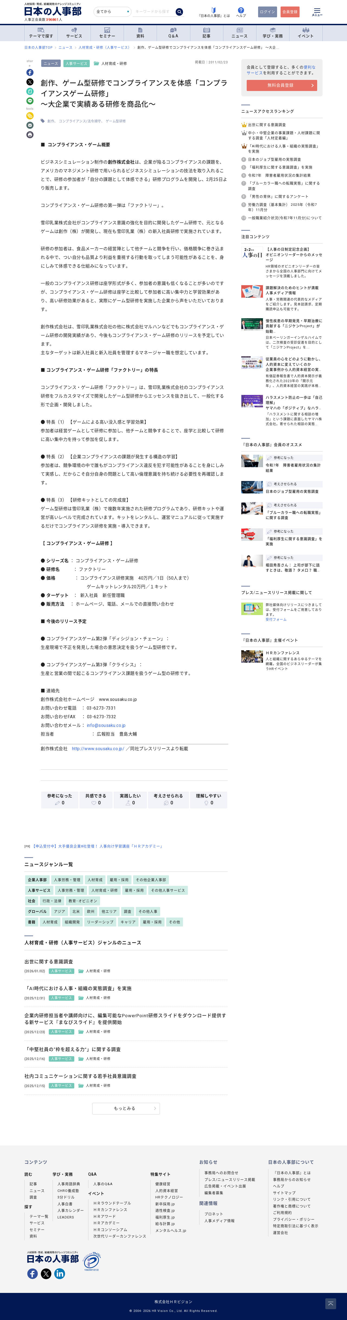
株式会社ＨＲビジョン (173, 1302)
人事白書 (65, 1204)
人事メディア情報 (219, 1221)
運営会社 (280, 1233)
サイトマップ (284, 1193)
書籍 (32, 922)
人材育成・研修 (104, 890)
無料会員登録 (281, 85)
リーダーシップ (100, 922)
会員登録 (290, 12)
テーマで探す (41, 32)
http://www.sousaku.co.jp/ (98, 748)
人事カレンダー (70, 1210)
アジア (59, 911)
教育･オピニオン (83, 901)
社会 (32, 901)
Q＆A (173, 32)
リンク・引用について (292, 1199)
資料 (140, 32)
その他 (174, 922)
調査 (127, 911)
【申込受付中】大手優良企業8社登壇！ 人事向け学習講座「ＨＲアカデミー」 (94, 846)
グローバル (37, 911)
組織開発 (72, 922)
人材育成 (95, 880)
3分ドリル (66, 1197)
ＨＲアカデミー (106, 1223)
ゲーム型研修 (116, 121)
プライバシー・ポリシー (294, 1219)
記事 (207, 32)
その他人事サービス (168, 890)
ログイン (267, 12)
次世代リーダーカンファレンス (119, 1236)
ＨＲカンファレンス (110, 1210)
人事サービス (77, 63)
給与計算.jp (165, 1224)
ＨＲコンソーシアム (110, 1230)
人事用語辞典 (68, 1184)
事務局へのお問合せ (221, 1173)
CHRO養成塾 (68, 1191)
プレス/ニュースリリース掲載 (229, 1180)
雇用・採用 (119, 880)
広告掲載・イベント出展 (225, 1186)
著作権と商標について (292, 1206)
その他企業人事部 (151, 880)
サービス (74, 32)
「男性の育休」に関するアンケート (278, 196)
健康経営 (163, 1184)
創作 (50, 121)
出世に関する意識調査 (267, 125)
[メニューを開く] (317, 13)
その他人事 (148, 911)
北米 (76, 911)
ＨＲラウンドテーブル (112, 1203)
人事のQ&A (103, 1184)
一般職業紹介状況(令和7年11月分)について (285, 218)
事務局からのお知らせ (292, 1180)
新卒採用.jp (165, 1204)
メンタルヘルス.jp (171, 1230)
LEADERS (65, 1217)
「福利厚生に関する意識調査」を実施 (280, 167)
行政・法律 (52, 901)
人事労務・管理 (67, 880)
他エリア (109, 911)
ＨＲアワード (104, 1216)
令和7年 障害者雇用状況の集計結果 (279, 175)
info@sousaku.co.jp (106, 725)
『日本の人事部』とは (292, 1173)
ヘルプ (278, 1186)
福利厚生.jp (165, 1217)
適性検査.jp (165, 1210)
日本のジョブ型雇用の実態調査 (274, 159)
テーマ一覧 (39, 1216)
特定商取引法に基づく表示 (296, 1226)
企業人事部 (37, 880)
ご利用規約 (282, 1213)
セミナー (107, 32)
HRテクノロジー (169, 1197)
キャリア (128, 922)
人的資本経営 (166, 1191)
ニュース (240, 32)
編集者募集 (213, 1193)
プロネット (213, 1214)
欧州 (91, 911)
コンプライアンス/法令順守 (80, 121)
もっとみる (125, 1108)
